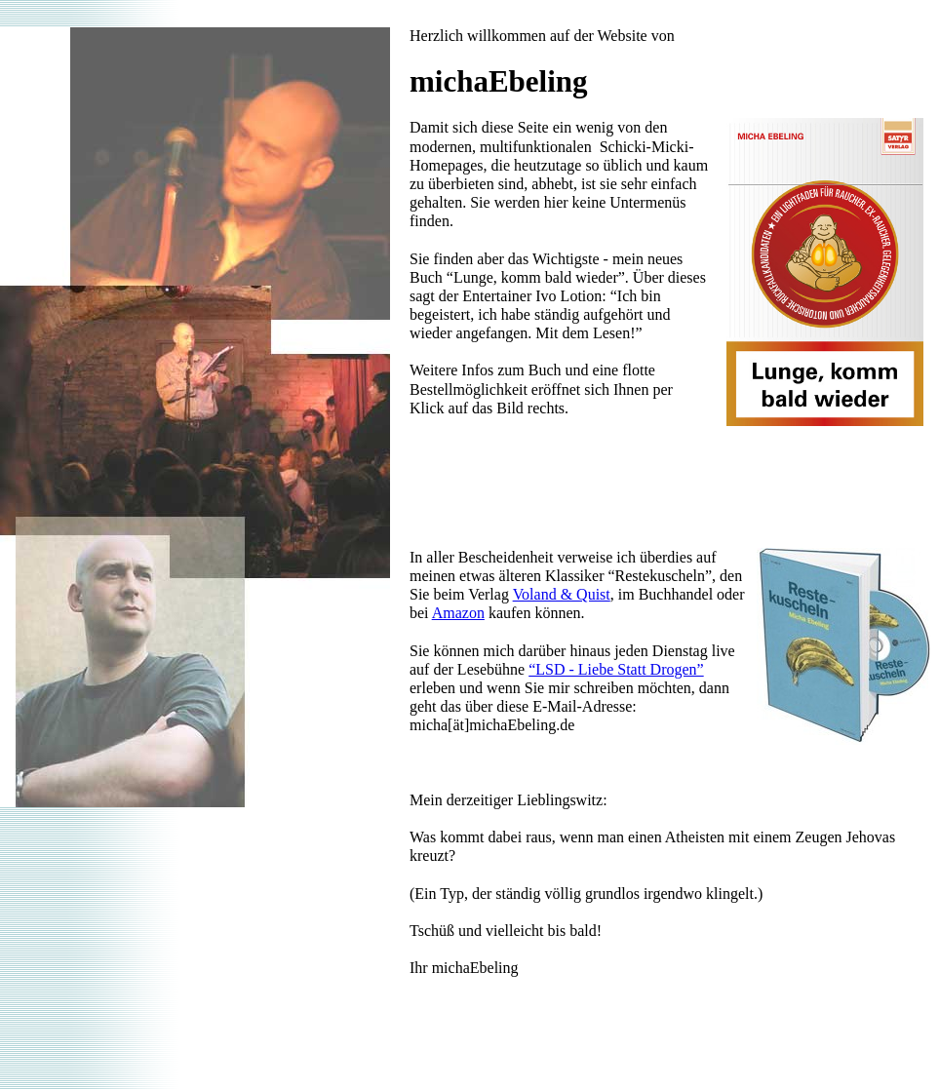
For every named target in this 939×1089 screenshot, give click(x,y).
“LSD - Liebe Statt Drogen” (616, 669)
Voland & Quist (561, 594)
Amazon (458, 612)
